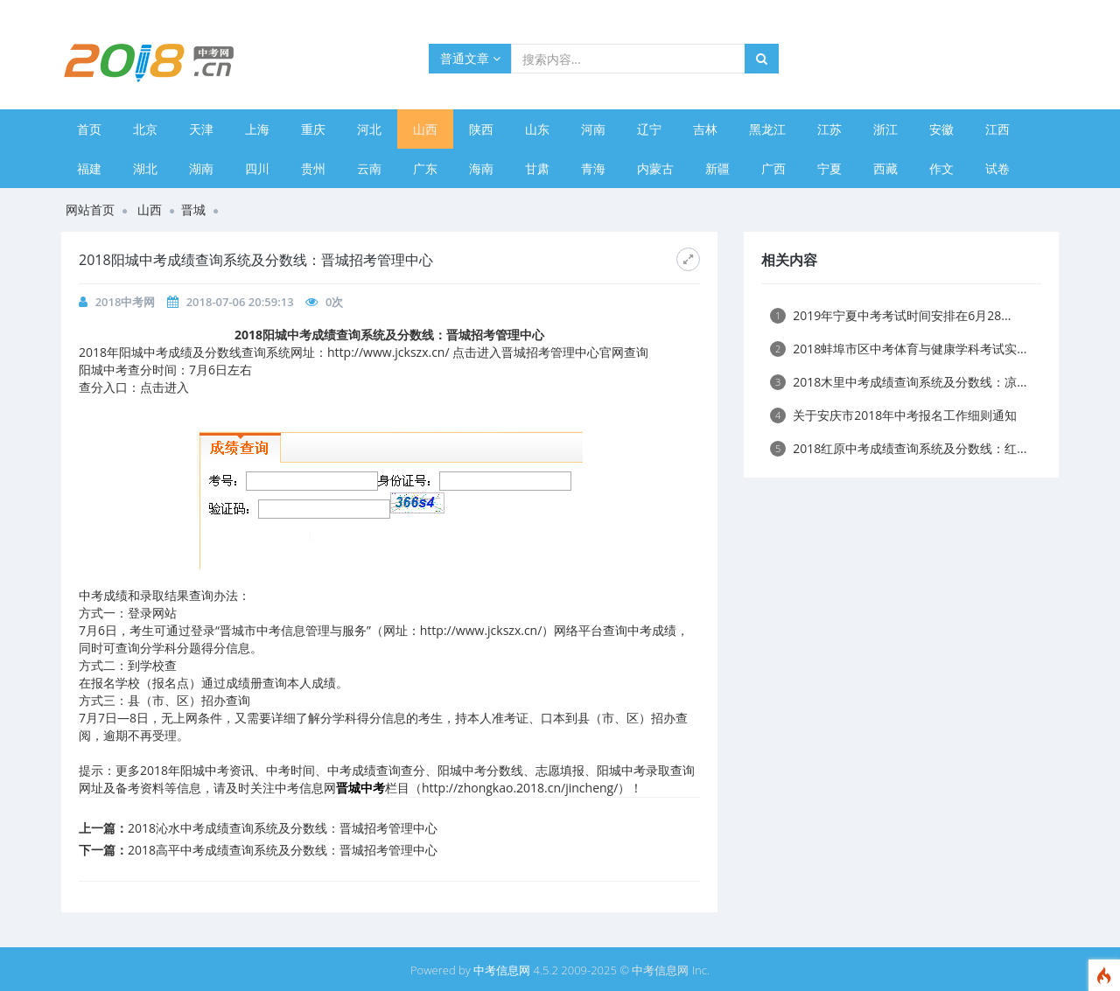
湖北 (145, 168)
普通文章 (470, 58)
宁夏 (829, 168)
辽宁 (649, 129)
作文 (941, 168)
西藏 (885, 168)
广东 (425, 168)
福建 (89, 168)
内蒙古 (655, 168)
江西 (997, 129)
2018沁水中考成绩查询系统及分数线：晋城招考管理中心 (283, 828)
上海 (257, 129)
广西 (773, 168)
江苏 (829, 129)
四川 (257, 168)
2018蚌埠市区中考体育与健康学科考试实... (898, 348)
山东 (537, 129)
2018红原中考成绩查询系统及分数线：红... (898, 448)
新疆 (717, 168)
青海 (593, 168)
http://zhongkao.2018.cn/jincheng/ (520, 787)
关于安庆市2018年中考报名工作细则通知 (893, 415)
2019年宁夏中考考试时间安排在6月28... (890, 315)
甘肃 (537, 168)
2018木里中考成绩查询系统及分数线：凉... (898, 381)
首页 (89, 129)
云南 (369, 168)
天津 (201, 129)
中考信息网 (501, 970)
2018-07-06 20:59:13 (240, 302)
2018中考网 (125, 302)
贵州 (313, 168)
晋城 (193, 209)
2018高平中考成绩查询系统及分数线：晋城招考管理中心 (283, 849)
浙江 (885, 129)
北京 (145, 129)
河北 (369, 129)
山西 (425, 129)
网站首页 (90, 209)
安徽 (941, 129)
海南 (481, 168)
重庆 (313, 129)
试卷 (997, 168)
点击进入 (164, 387)
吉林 (705, 129)
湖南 (201, 168)
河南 (593, 129)
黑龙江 (767, 129)
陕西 (481, 129)
